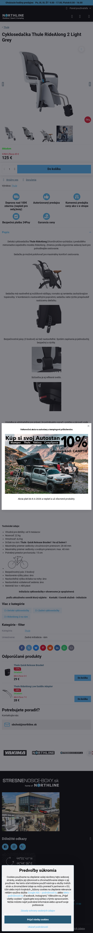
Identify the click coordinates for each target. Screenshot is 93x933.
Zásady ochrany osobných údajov (38, 910)
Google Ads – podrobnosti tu (42, 892)
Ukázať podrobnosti (38, 927)
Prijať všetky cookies (38, 919)
